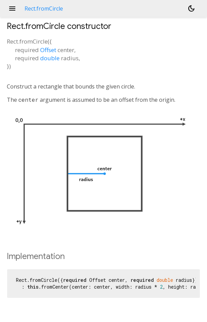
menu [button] (12, 8)
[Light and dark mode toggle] (191, 8)
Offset (48, 50)
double (50, 58)
